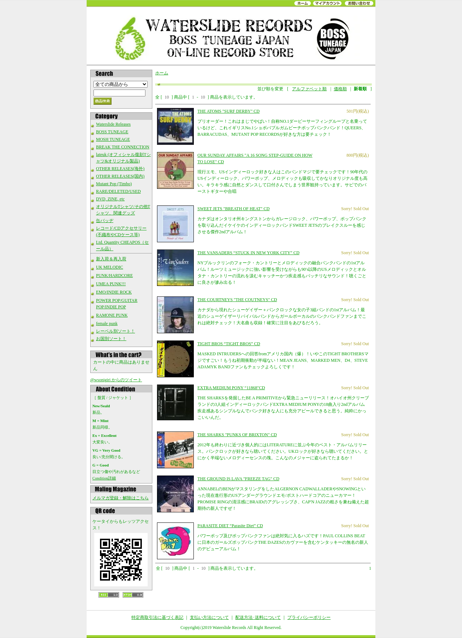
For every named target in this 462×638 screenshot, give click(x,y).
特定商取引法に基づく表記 (157, 617)
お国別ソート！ (111, 338)
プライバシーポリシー (309, 617)
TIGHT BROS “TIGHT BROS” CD (228, 343)
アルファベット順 (309, 88)
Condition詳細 (104, 478)
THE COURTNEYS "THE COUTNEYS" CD (237, 299)
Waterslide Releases (113, 124)
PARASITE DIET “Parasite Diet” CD (230, 525)
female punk (107, 323)
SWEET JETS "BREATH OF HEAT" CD (233, 208)
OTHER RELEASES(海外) (120, 168)
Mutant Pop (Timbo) (114, 183)
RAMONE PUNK (112, 315)
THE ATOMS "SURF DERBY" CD (228, 111)
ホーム (161, 72)
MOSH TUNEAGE (113, 139)
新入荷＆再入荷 (111, 258)
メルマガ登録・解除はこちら (120, 497)
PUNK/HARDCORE (114, 275)
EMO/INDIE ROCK (114, 292)
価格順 (340, 88)
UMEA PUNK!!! (111, 283)
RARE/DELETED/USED (118, 191)
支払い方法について (209, 617)
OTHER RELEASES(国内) (120, 176)
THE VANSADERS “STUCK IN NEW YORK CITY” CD (248, 252)
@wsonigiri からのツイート (116, 379)
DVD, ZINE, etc (110, 198)
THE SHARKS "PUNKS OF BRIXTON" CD (237, 434)
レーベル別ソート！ (115, 331)
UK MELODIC (109, 267)
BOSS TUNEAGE (112, 131)
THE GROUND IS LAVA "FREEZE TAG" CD (238, 478)
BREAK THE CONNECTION (122, 146)
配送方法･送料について (258, 617)
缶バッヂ (104, 220)
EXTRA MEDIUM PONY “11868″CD (231, 387)
